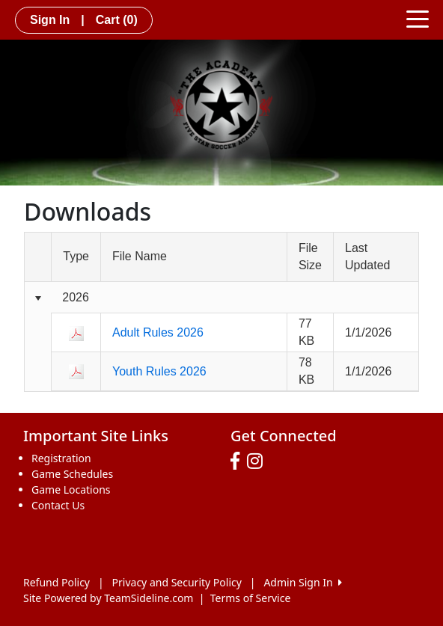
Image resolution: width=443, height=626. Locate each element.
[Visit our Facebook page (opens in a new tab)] (238, 461)
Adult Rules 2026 (158, 332)
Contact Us (58, 505)
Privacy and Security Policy (177, 582)
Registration (61, 458)
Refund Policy (56, 582)
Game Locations (71, 489)
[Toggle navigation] (417, 17)
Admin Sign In (302, 582)
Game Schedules (72, 474)
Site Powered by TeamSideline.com (108, 598)
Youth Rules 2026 (159, 371)
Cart (117, 19)
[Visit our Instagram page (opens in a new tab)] (258, 461)
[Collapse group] (37, 298)
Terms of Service (250, 598)
